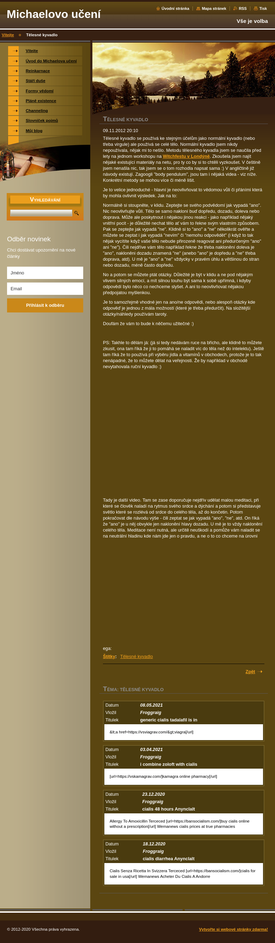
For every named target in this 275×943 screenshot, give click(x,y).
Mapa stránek (214, 8)
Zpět (250, 671)
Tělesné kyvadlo (136, 656)
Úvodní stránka (175, 8)
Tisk (263, 8)
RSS (242, 8)
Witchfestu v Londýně (186, 156)
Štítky (109, 656)
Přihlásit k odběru (45, 305)
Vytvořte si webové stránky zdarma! (233, 929)
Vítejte (8, 35)
